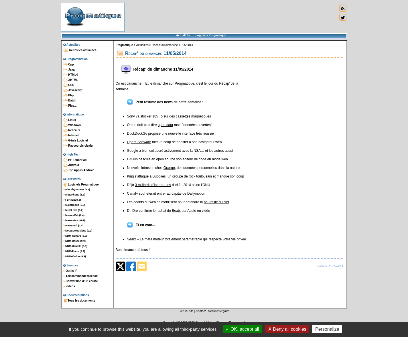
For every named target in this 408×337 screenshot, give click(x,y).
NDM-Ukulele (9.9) (75, 246)
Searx (131, 239)
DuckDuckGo (137, 133)
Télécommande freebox (81, 276)
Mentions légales (219, 311)
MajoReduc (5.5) (74, 205)
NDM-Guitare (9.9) (75, 235)
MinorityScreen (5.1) (77, 189)
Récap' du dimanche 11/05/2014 (172, 45)
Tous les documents (79, 300)
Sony (131, 116)
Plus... (70, 105)
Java (69, 69)
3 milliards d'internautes (153, 185)
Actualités (183, 35)
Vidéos (69, 286)
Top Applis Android (79, 170)
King (130, 176)
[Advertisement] (231, 17)
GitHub (132, 159)
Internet (71, 135)
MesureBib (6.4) (74, 215)
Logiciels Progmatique (211, 35)
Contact (201, 311)
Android (71, 165)
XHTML (71, 80)
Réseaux (72, 130)
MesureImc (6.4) (74, 220)
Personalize (327, 329)
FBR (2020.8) (72, 199)
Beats (176, 211)
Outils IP (70, 271)
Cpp (69, 64)
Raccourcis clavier (79, 145)
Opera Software (139, 142)
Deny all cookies (287, 329)
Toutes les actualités (80, 50)
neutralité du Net (216, 202)
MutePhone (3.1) (74, 194)
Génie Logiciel (76, 140)
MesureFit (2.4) (74, 225)
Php (69, 95)
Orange (169, 168)
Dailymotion (196, 194)
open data (165, 125)
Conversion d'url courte (81, 281)
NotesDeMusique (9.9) (78, 230)
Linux (70, 120)
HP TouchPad (75, 160)
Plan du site (185, 311)
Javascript (73, 90)
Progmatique (124, 45)
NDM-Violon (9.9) (75, 256)
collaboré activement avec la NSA (175, 151)
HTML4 (71, 75)
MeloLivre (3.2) (74, 210)
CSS (69, 85)
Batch (70, 100)
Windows (72, 125)
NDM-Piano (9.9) (74, 251)
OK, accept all (242, 329)
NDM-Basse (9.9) (75, 241)
